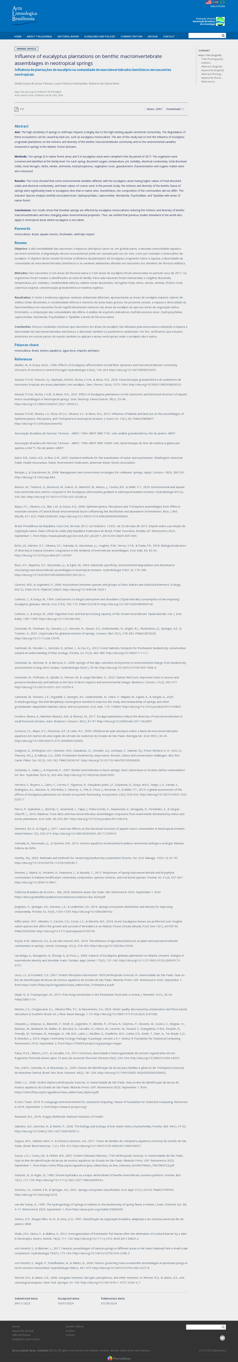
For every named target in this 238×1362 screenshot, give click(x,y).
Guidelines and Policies (99, 36)
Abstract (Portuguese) (212, 74)
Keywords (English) (212, 70)
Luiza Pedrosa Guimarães (70, 83)
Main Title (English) (209, 55)
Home (18, 36)
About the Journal (39, 36)
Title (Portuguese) (212, 59)
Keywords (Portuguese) (212, 77)
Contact (169, 36)
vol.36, (48, 95)
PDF (19, 109)
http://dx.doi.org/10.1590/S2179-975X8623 (38, 91)
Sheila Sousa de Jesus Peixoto (34, 83)
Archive (153, 36)
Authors (206, 62)
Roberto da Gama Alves (104, 83)
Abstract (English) (211, 66)
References (208, 81)
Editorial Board (68, 36)
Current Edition (131, 36)
